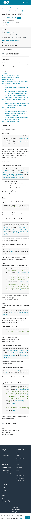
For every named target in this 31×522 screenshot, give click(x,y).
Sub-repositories (6, 470)
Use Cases (5, 453)
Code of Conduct (20, 481)
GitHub (4, 490)
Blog (17, 470)
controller (8, 11)
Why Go (4, 450)
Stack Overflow (20, 458)
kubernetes (23, 9)
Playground (19, 453)
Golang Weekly (6, 501)
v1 (19, 272)
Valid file (8, 32)
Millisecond (24, 142)
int (12, 251)
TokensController (14, 371)
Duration (26, 281)
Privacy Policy (15, 512)
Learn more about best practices (10, 40)
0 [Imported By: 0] (5, 25)
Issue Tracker (19, 473)
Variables (4, 73)
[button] (2, 32)
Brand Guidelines (20, 478)
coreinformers (13, 226)
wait (21, 138)
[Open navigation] (27, 2)
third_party (4, 9)
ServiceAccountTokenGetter (15, 177)
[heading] (7, 2)
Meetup (4, 498)
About (18, 464)
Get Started (20, 450)
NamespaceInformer (9, 229)
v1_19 (11, 9)
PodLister (16, 176)
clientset (21, 229)
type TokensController (8, 107)
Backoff (26, 138)
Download (19, 467)
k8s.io (16, 9)
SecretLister (7, 172)
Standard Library (6, 467)
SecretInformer (22, 352)
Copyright (15, 507)
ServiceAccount (25, 272)
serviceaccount (17, 11)
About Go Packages (7, 473)
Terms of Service (15, 509)
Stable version (21, 37)
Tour (17, 455)
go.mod (8, 32)
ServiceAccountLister (16, 174)
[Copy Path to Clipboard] (22, 11)
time (18, 142)
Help (17, 461)
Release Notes (20, 475)
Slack (3, 493)
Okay (27, 517)
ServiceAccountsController (18, 250)
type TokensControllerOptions (10, 121)
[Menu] (15, 49)
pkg (3, 11)
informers (9, 350)
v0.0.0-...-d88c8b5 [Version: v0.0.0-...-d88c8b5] (9, 18)
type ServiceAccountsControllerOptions (13, 99)
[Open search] (23, 2)
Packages (5, 464)
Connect (5, 484)
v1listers (24, 170)
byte (13, 403)
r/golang (4, 495)
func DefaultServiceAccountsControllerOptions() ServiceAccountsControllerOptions (17, 103)
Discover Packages (7, 7)
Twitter (3, 487)
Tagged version (7, 37)
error (8, 234)
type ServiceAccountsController (11, 83)
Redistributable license (9, 34)
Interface (7, 170)
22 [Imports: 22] (19, 22)
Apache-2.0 (9, 22)
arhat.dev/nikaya (18, 7)
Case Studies (5, 455)
